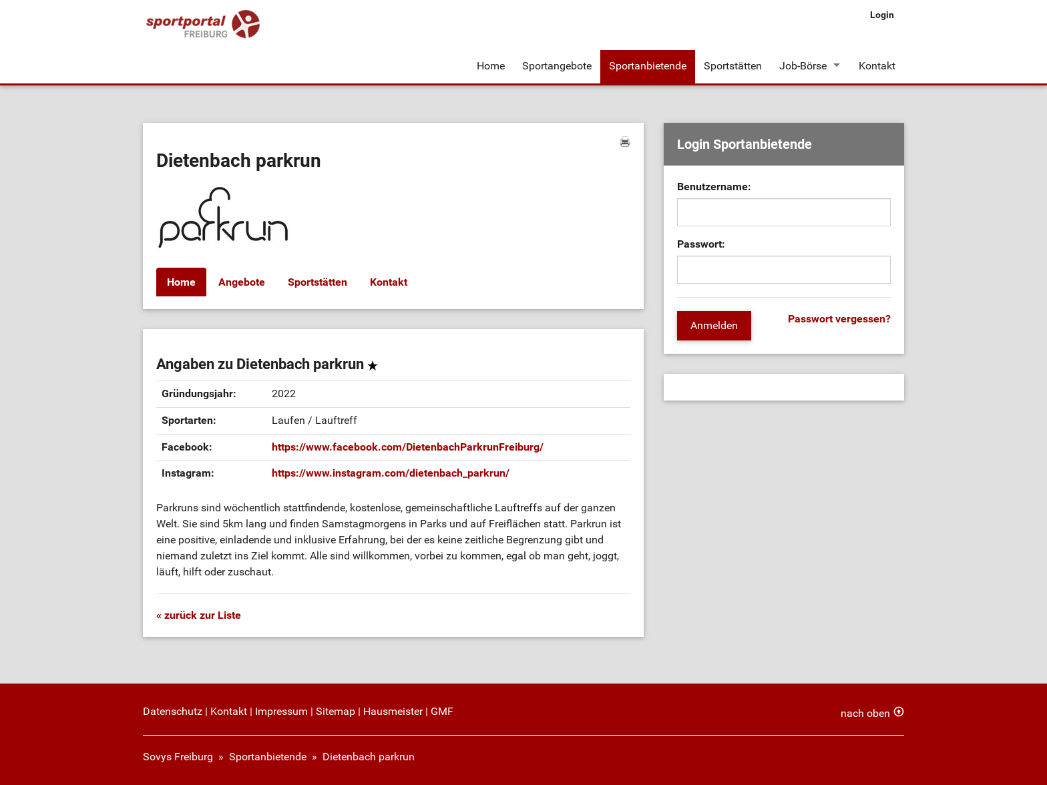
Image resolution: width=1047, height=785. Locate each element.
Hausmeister (393, 711)
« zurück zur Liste (198, 615)
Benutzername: (714, 186)
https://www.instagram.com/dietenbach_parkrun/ (390, 473)
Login (882, 14)
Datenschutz (172, 711)
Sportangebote (557, 65)
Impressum (281, 711)
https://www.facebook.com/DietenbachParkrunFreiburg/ (408, 447)
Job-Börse (803, 65)
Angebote (241, 282)
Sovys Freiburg (178, 756)
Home (491, 65)
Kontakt (877, 65)
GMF (442, 711)
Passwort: (701, 244)
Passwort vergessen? (839, 318)
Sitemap (335, 711)
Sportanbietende (647, 65)
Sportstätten (733, 65)
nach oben (865, 713)
